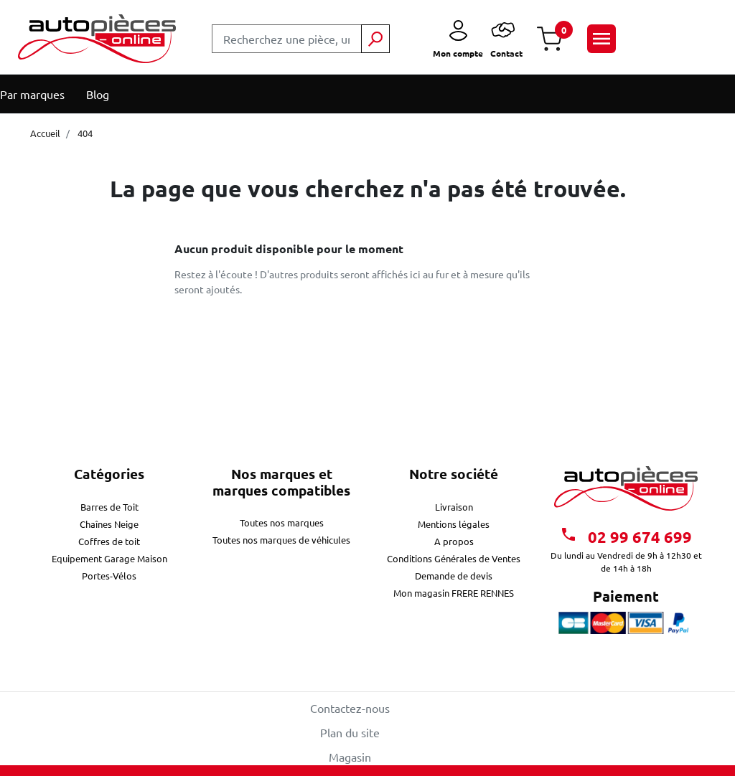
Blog (97, 94)
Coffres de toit (109, 541)
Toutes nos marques (282, 522)
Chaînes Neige (109, 524)
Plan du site (350, 732)
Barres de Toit (109, 507)
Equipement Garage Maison (109, 558)
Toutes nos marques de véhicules (281, 540)
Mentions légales (454, 524)
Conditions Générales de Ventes (453, 558)
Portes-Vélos (109, 575)
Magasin (350, 756)
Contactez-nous (350, 708)
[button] (549, 39)
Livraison (454, 507)
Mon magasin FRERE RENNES (453, 593)
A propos (454, 541)
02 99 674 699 (626, 536)
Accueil (45, 133)
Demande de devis (453, 575)
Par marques (32, 94)
